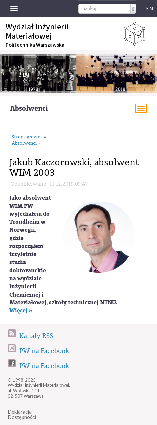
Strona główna (27, 137)
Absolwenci (29, 108)
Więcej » (20, 310)
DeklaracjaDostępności (22, 414)
